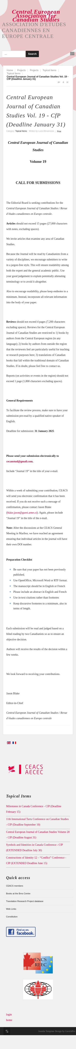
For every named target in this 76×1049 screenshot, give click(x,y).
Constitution (11, 916)
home (9, 1020)
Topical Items (49, 70)
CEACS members (14, 886)
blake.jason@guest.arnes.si (22, 512)
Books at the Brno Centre (18, 893)
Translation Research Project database (24, 901)
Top (7, 1031)
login (9, 1014)
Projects (21, 70)
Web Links (11, 909)
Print (59, 131)
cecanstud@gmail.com (19, 461)
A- (67, 82)
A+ (59, 82)
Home (10, 70)
